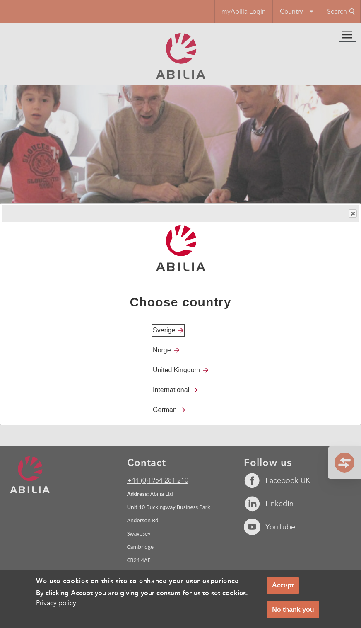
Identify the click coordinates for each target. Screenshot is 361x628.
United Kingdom (176, 369)
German (165, 409)
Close (352, 213)
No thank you (293, 609)
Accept (283, 585)
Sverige (164, 330)
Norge (162, 350)
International (171, 389)
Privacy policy (56, 603)
